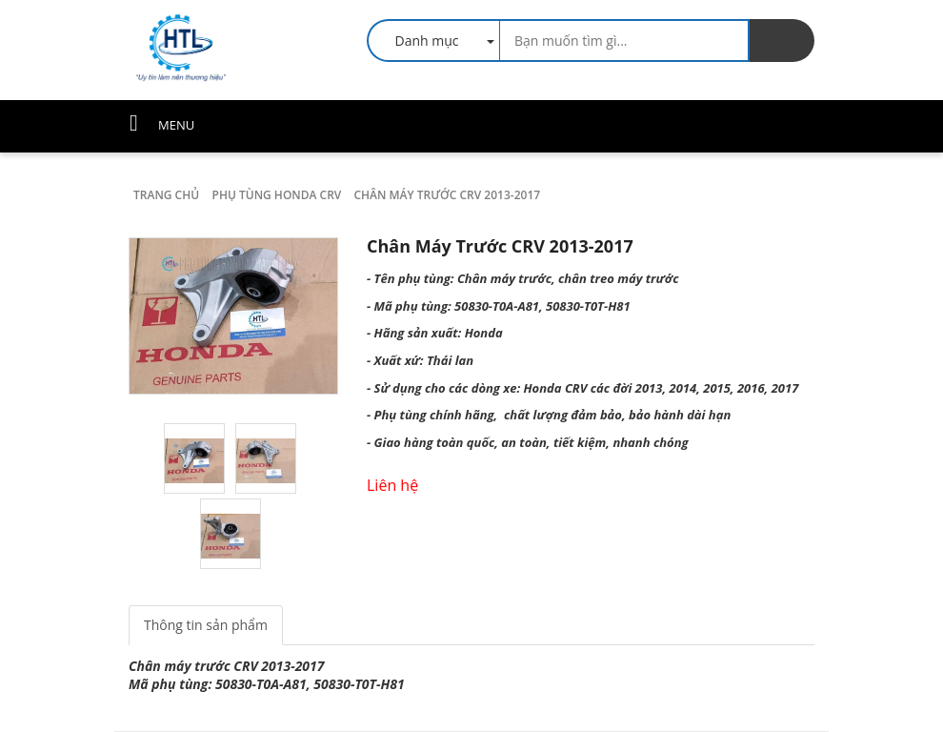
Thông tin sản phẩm (206, 625)
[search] (782, 40)
